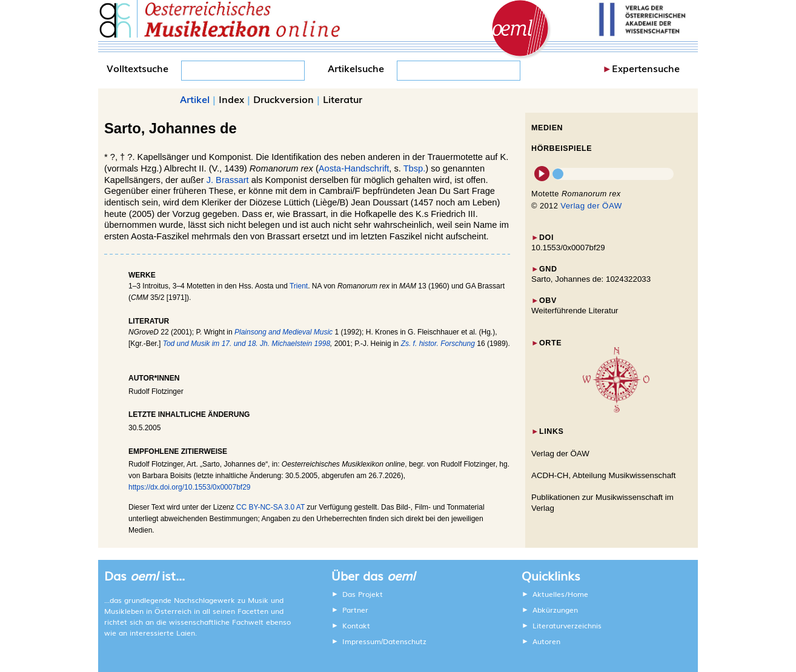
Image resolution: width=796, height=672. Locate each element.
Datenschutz (404, 641)
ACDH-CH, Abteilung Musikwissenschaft (603, 475)
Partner (355, 609)
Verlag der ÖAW (591, 205)
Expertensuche (646, 68)
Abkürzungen (555, 609)
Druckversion (283, 98)
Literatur (342, 98)
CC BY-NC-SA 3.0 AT (270, 507)
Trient (299, 286)
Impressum (361, 641)
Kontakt (356, 625)
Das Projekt (362, 593)
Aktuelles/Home (560, 593)
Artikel (195, 98)
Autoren (546, 641)
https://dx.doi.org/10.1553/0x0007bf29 (189, 487)
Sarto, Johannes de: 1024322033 (591, 279)
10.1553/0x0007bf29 (568, 247)
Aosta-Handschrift (354, 168)
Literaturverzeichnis (567, 625)
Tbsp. (414, 168)
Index (231, 98)
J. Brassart (228, 180)
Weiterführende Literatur (574, 310)
